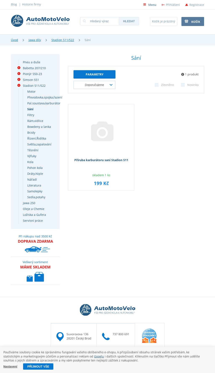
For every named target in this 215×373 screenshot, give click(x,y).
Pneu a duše (31, 62)
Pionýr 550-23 (32, 74)
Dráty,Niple (35, 174)
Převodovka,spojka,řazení (44, 97)
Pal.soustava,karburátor (43, 103)
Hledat (129, 21)
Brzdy (31, 133)
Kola (30, 162)
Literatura (34, 185)
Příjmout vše (38, 366)
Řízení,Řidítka (36, 138)
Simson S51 (31, 80)
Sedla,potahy (36, 197)
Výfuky (31, 156)
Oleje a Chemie (33, 209)
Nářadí (32, 179)
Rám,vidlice (35, 121)
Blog (14, 4)
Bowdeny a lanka (39, 127)
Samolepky (34, 191)
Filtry (30, 115)
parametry (95, 74)
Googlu (99, 356)
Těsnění (32, 150)
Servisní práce (33, 221)
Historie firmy (31, 4)
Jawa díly (35, 40)
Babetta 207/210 (34, 68)
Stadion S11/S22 (62, 40)
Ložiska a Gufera (34, 215)
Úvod (14, 40)
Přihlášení (173, 5)
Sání (30, 109)
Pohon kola (35, 168)
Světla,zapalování (39, 144)
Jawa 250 (29, 203)
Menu (149, 5)
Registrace (196, 5)
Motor (31, 91)
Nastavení (10, 366)
